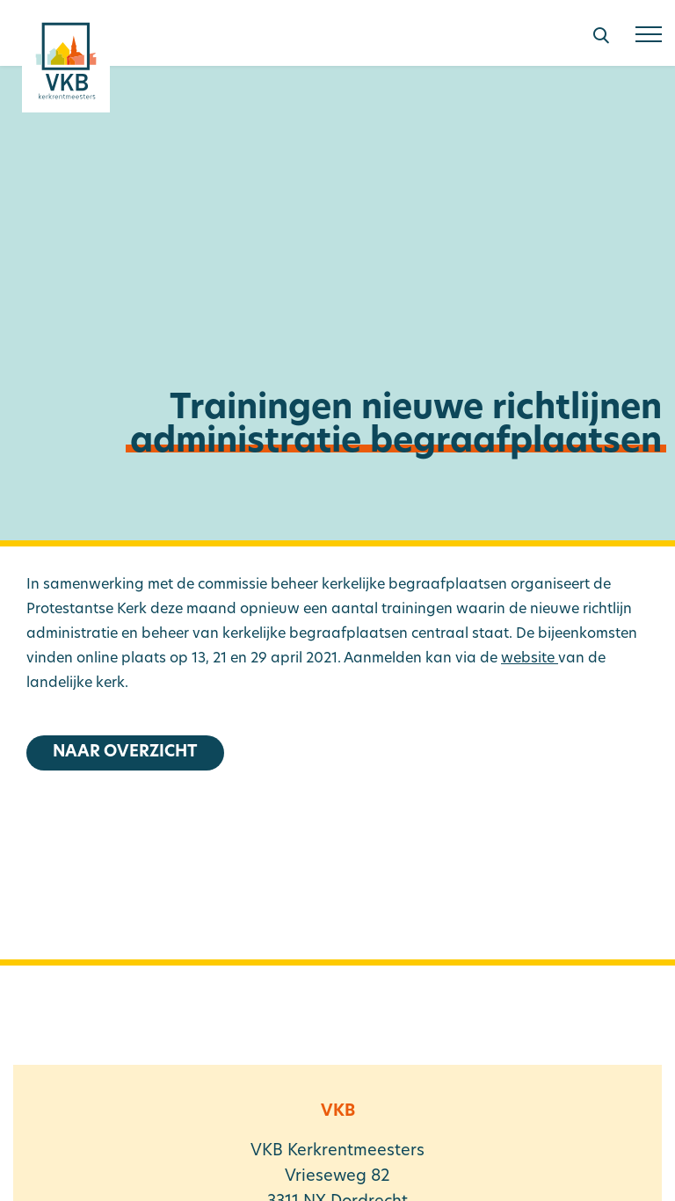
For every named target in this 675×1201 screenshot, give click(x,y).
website (529, 659)
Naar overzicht (125, 752)
